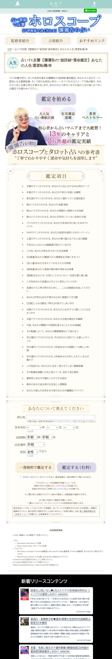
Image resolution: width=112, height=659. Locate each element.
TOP (9, 49)
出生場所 (20, 444)
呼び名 (21, 417)
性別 (23, 452)
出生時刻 (20, 437)
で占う (43, 451)
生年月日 (20, 427)
